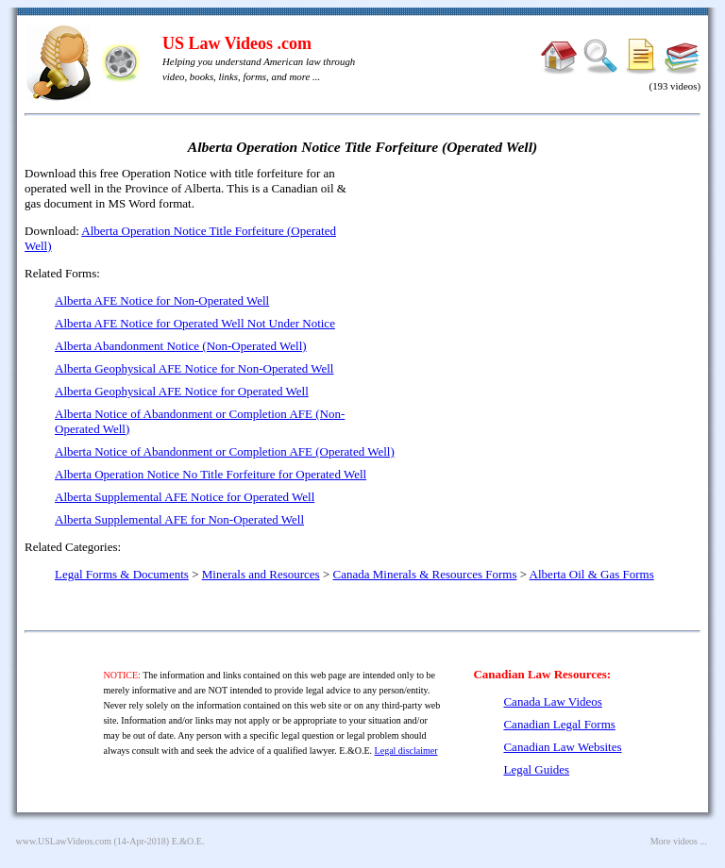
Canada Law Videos (552, 701)
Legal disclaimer (406, 750)
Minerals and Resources (261, 574)
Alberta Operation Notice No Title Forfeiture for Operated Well (210, 474)
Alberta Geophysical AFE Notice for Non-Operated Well (194, 368)
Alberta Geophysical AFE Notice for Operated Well (182, 391)
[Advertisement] (538, 302)
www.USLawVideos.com (64, 841)
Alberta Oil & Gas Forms (592, 574)
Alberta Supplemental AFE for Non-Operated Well (179, 519)
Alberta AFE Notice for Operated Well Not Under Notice (195, 323)
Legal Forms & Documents (122, 574)
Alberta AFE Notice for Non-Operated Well (162, 300)
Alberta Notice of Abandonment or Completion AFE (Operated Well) (225, 451)
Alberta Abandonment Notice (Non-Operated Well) (181, 346)
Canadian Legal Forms (559, 724)
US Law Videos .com (237, 43)
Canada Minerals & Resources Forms (425, 574)
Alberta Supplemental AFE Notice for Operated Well (184, 497)
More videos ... (678, 841)
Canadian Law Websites (562, 747)
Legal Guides (536, 769)
